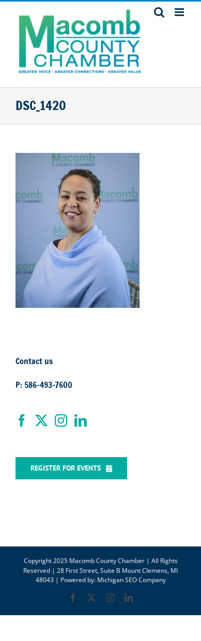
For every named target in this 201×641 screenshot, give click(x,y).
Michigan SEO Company (131, 579)
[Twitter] (41, 420)
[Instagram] (61, 420)
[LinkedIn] (80, 420)
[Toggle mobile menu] (180, 12)
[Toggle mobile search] (159, 12)
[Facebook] (22, 420)
